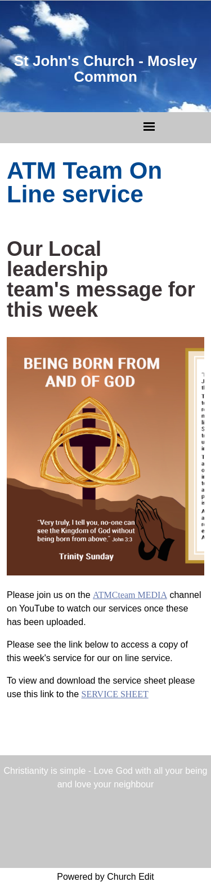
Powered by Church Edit (105, 876)
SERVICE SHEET (115, 694)
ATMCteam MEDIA (130, 595)
